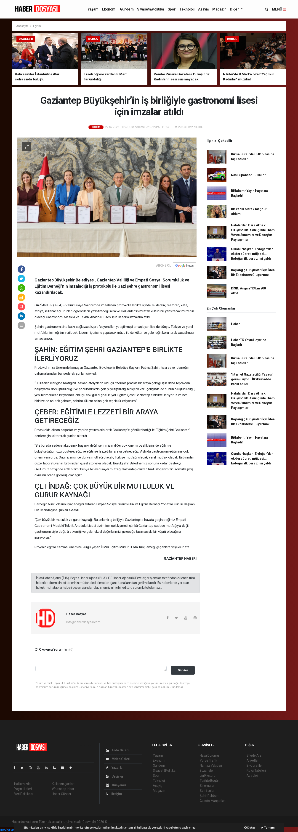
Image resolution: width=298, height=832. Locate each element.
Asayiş (203, 9)
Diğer (235, 9)
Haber (235, 324)
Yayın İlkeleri (23, 789)
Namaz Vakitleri (211, 765)
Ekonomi (109, 9)
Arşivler (114, 776)
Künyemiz (116, 785)
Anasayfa (22, 26)
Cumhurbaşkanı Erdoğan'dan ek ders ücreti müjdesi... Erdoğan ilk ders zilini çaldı (252, 253)
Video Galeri (118, 759)
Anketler (252, 760)
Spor (172, 9)
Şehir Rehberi (209, 796)
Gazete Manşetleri (213, 801)
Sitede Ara (254, 755)
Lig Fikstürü (208, 775)
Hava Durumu (209, 755)
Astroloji (252, 775)
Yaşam (93, 9)
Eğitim (37, 26)
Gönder (183, 670)
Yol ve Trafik (208, 760)
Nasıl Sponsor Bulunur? (248, 175)
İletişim (114, 794)
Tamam (268, 827)
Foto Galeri (117, 750)
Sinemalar (207, 785)
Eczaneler (207, 770)
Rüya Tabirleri (256, 770)
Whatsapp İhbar (63, 789)
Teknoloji (186, 9)
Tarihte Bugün (210, 780)
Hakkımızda (22, 784)
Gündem (127, 9)
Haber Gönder (61, 794)
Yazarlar (115, 767)
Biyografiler (255, 765)
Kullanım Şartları (63, 784)
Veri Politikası (23, 794)
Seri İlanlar (207, 790)
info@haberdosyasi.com (83, 622)
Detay (249, 827)
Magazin (219, 9)
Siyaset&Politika (150, 9)
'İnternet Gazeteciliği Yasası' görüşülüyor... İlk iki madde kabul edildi (251, 379)
